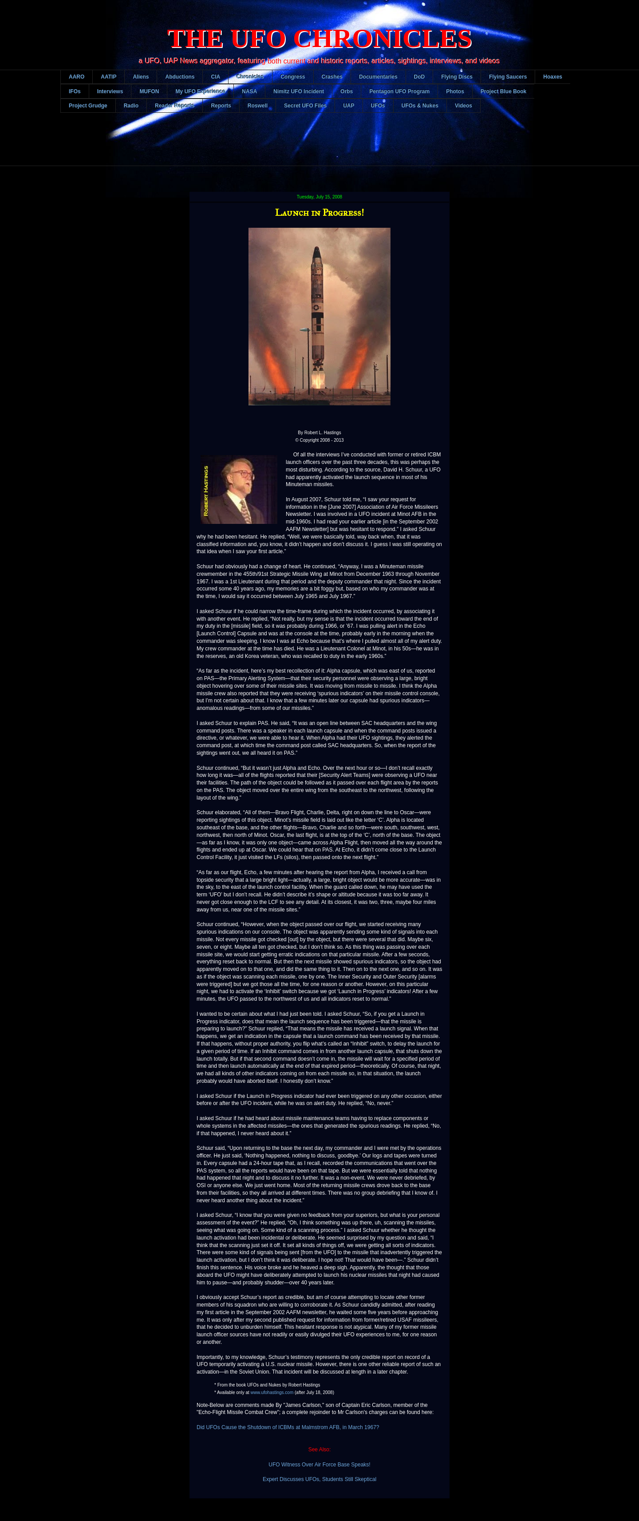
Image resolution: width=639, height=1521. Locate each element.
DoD (419, 77)
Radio (131, 106)
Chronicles (250, 77)
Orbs (346, 91)
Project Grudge (88, 106)
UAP (348, 106)
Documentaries (378, 77)
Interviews (110, 91)
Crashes (332, 77)
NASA (249, 91)
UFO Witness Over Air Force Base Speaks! (319, 1465)
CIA (215, 77)
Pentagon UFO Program (399, 91)
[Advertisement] (319, 146)
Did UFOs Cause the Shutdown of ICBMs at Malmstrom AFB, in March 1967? (288, 1427)
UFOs (378, 106)
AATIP (108, 77)
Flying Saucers (508, 77)
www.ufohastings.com (272, 1392)
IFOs (75, 91)
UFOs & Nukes (420, 106)
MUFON (149, 91)
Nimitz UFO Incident (298, 91)
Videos (463, 106)
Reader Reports (174, 106)
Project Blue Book (503, 91)
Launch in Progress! (319, 212)
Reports (221, 106)
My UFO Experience (200, 91)
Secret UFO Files (305, 106)
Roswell (258, 106)
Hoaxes (552, 77)
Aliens (141, 77)
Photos (455, 91)
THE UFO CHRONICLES (319, 38)
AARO (76, 77)
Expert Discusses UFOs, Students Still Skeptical (319, 1479)
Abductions (179, 77)
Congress (292, 77)
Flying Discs (457, 77)
